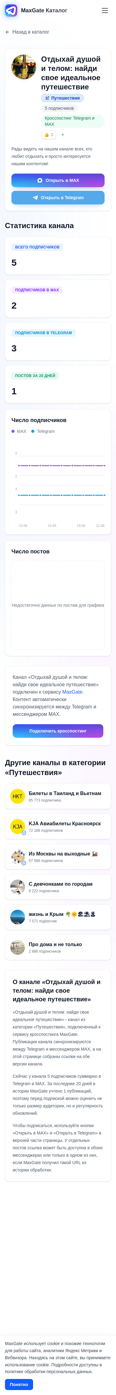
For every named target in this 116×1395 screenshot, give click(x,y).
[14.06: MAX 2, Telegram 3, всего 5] (30, 480)
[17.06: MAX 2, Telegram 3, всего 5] (62, 480)
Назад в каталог (27, 32)
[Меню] (105, 10)
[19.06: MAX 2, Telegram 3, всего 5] (83, 480)
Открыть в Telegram (58, 198)
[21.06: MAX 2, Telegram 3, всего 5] (104, 480)
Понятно (19, 1384)
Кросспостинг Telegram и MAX (69, 121)
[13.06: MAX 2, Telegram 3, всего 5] (19, 480)
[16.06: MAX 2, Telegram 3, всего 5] (51, 480)
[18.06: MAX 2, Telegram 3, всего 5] (72, 480)
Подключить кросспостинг (58, 730)
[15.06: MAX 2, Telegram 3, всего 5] (40, 480)
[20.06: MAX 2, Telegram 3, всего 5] (94, 480)
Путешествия (62, 98)
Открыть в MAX (58, 180)
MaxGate (72, 692)
